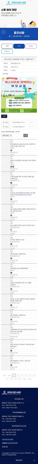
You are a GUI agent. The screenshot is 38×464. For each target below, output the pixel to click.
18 (11, 379)
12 (18, 375)
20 (19, 379)
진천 (19, 46)
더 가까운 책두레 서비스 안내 (20, 127)
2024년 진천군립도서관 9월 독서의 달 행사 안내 (23, 161)
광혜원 (31, 46)
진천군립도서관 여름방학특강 (19, 268)
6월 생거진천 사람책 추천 (18, 315)
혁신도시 (7, 51)
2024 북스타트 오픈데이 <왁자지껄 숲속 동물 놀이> (22, 345)
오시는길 (5, 447)
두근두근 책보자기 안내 (17, 240)
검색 (25, 135)
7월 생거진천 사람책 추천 (18, 254)
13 (22, 375)
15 (30, 375)
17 (7, 379)
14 (26, 375)
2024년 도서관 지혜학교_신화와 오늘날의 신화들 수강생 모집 (22, 300)
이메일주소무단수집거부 (10, 443)
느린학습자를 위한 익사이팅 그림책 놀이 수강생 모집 (22, 177)
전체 (7, 46)
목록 (4, 116)
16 (34, 375)
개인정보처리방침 (7, 439)
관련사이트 (19, 460)
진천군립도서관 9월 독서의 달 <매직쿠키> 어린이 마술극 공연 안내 (22, 145)
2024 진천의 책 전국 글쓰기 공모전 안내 (22, 225)
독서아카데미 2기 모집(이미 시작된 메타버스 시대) (20, 122)
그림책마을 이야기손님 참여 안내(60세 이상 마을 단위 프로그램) (23, 330)
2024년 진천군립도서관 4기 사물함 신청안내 (20, 284)
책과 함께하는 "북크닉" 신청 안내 (20, 361)
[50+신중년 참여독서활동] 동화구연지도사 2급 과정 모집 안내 (23, 210)
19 (15, 379)
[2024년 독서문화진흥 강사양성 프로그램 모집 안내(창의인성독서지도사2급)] (22, 194)
